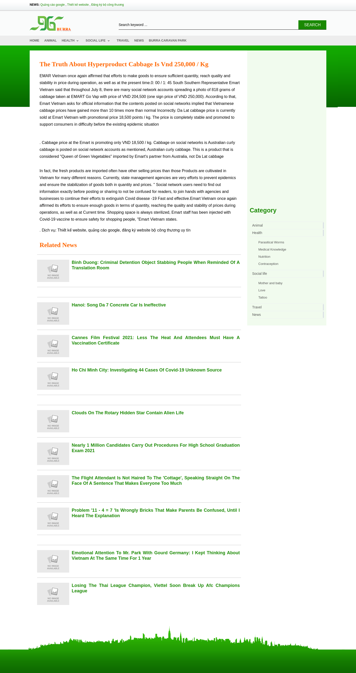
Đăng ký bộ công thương (107, 4)
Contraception (268, 264)
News (139, 40)
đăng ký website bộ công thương (151, 230)
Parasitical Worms (271, 242)
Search (312, 25)
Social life (96, 40)
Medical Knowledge (272, 249)
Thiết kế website (78, 4)
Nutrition (264, 256)
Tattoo (262, 297)
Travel (123, 40)
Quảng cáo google (52, 4)
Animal (50, 40)
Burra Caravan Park (168, 40)
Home (34, 40)
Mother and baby (270, 283)
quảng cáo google (104, 230)
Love (261, 290)
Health (68, 40)
